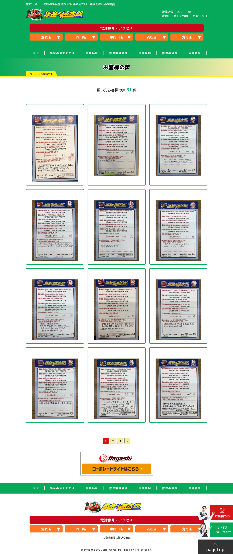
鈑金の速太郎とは (62, 53)
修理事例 (145, 53)
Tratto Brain (143, 549)
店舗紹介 (195, 53)
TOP (35, 53)
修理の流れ (170, 53)
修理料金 (92, 53)
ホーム (33, 74)
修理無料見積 (118, 53)
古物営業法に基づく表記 (117, 537)
